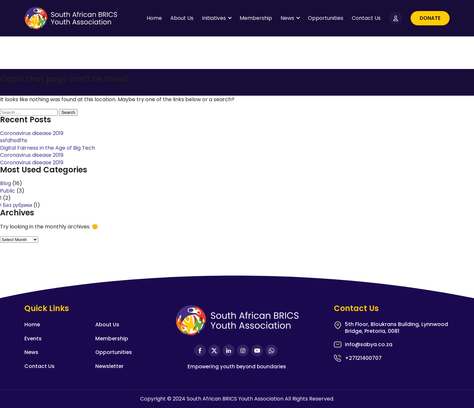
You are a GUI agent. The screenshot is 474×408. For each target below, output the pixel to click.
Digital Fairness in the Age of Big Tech (47, 148)
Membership (256, 18)
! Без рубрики (16, 205)
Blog (5, 183)
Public (7, 191)
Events (33, 338)
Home (154, 18)
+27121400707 (363, 358)
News (287, 18)
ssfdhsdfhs (13, 140)
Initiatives (214, 18)
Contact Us (366, 18)
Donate (430, 18)
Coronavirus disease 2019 (31, 133)
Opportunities (325, 18)
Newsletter (109, 366)
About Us (181, 18)
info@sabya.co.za (368, 344)
